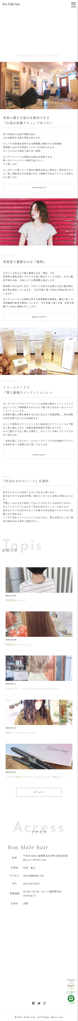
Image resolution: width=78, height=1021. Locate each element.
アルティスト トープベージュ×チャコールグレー (32, 688)
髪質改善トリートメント (18, 644)
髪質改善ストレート (16, 600)
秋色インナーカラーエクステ (21, 733)
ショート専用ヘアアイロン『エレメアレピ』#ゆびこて (34, 777)
